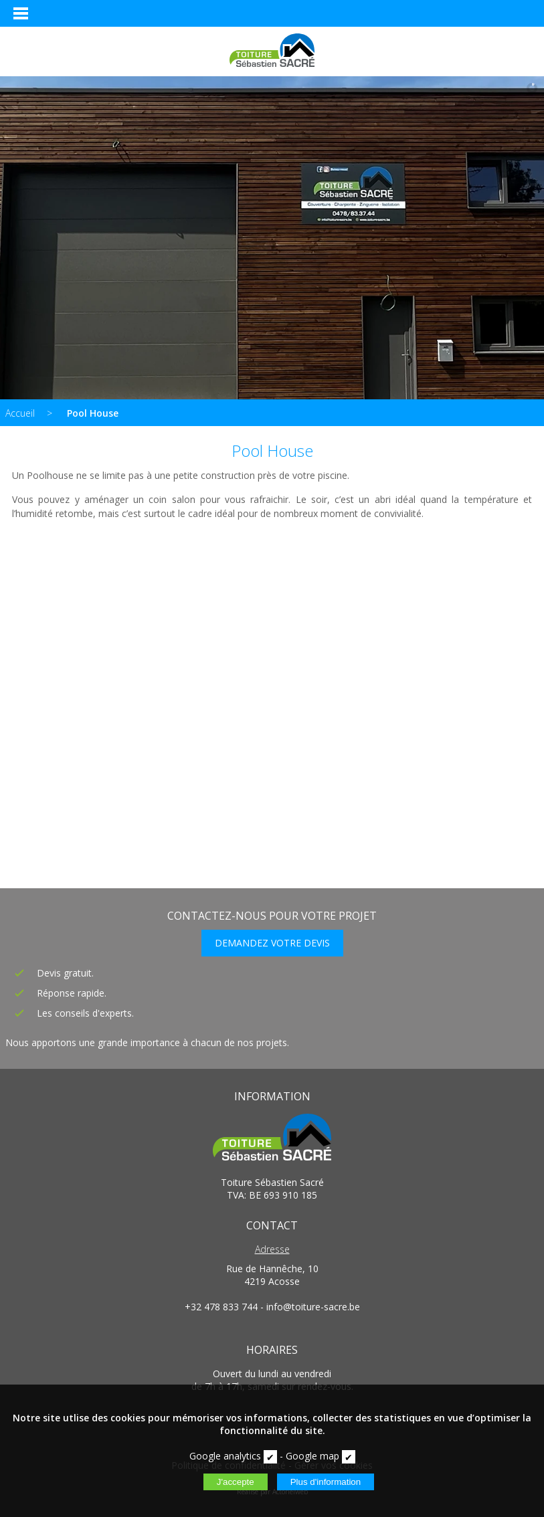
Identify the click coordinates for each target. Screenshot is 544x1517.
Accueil (20, 413)
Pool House (92, 413)
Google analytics (225, 1455)
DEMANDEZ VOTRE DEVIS (272, 942)
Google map (312, 1455)
